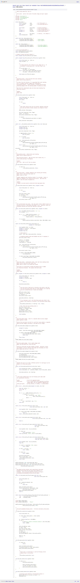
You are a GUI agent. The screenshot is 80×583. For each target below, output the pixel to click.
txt (75, 581)
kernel (14, 5)
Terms (13, 581)
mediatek (34, 5)
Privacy (9, 581)
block (14, 7)
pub (18, 5)
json (78, 581)
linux (23, 5)
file (35, 9)
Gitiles (7, 581)
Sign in (78, 1)
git (30, 5)
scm (21, 5)
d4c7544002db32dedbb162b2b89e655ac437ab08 (52, 5)
